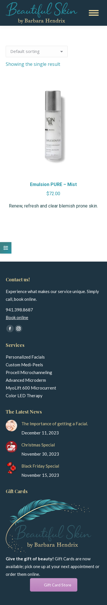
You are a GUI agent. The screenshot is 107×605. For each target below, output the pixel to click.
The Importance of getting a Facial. (54, 423)
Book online (17, 317)
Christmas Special (38, 444)
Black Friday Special (40, 465)
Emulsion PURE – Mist (53, 184)
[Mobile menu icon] (93, 13)
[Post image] (11, 425)
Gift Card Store (57, 584)
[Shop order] (37, 51)
